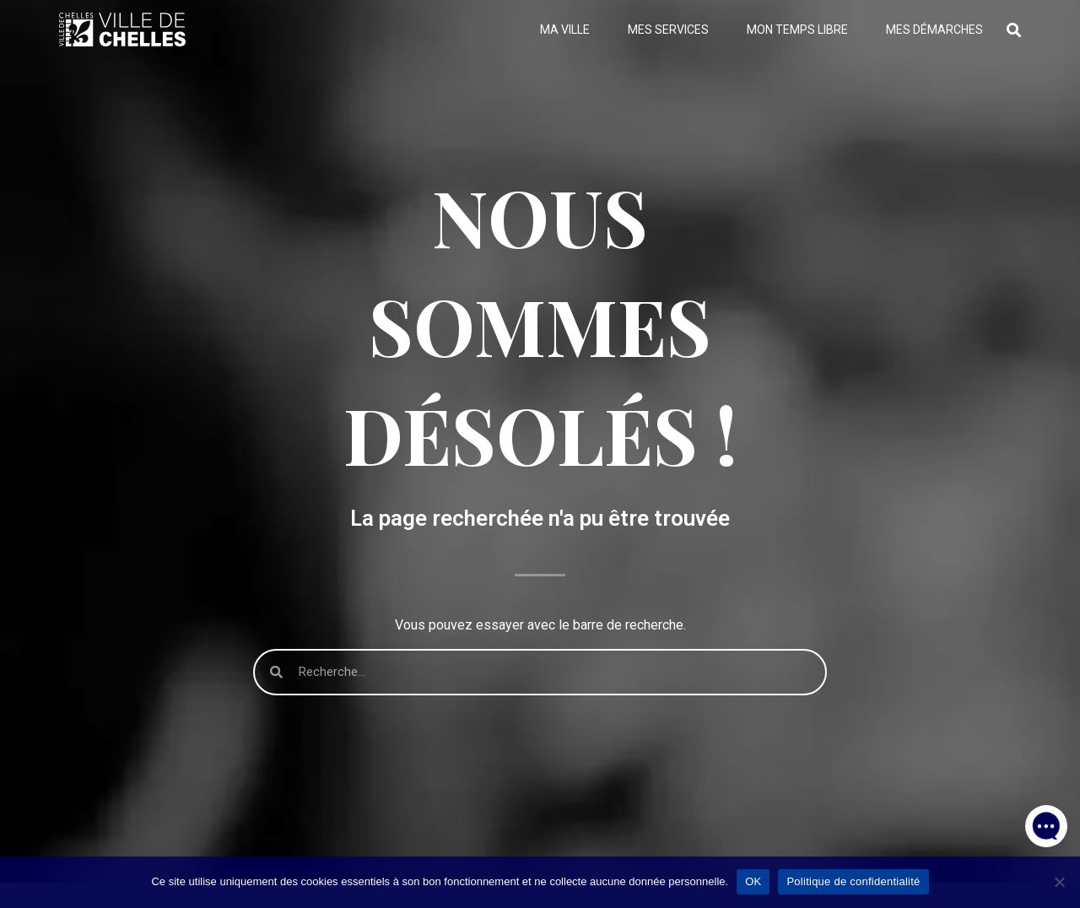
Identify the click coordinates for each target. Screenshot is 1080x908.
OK (753, 881)
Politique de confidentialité (853, 881)
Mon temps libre (797, 29)
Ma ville (565, 29)
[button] (1046, 824)
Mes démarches (934, 29)
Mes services (668, 29)
